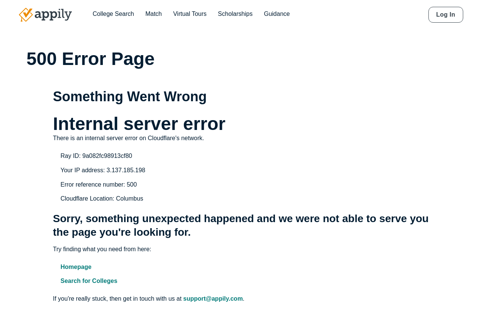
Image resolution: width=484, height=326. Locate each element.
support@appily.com (213, 298)
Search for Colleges (88, 281)
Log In (445, 14)
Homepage (76, 267)
